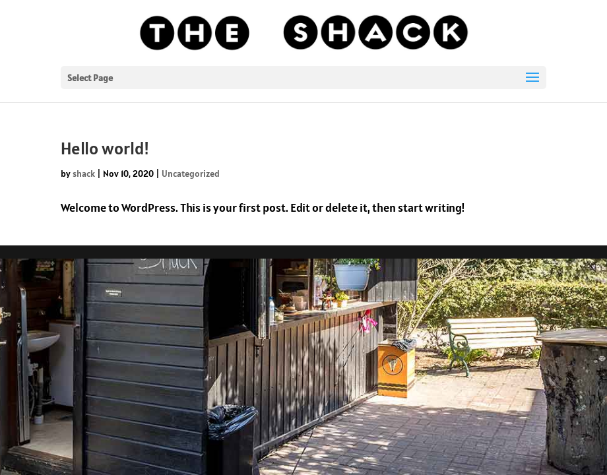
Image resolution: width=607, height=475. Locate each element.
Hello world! (105, 148)
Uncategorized (191, 173)
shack (84, 173)
